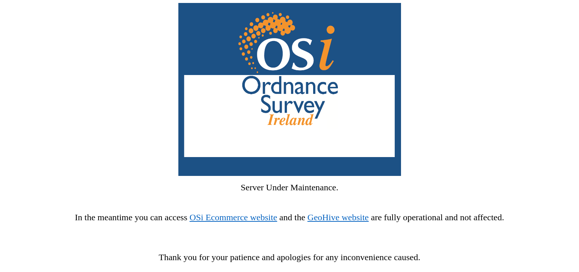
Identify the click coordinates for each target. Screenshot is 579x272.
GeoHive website (338, 217)
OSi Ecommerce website (233, 217)
